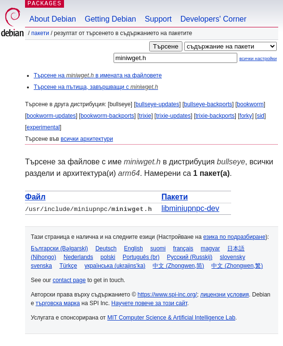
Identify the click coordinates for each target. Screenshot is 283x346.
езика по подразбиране (234, 237)
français (183, 248)
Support (158, 19)
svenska (41, 265)
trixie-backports (214, 115)
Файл (35, 197)
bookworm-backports (107, 115)
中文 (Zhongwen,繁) (237, 265)
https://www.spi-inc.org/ (167, 294)
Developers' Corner (213, 19)
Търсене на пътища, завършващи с (96, 87)
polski (108, 257)
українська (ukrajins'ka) (114, 265)
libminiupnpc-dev (190, 208)
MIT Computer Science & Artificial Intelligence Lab (171, 317)
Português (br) (141, 257)
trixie (145, 115)
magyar (210, 248)
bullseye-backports (208, 104)
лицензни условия (224, 294)
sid (260, 115)
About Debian (52, 19)
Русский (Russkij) (190, 257)
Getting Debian (110, 19)
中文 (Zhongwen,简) (178, 265)
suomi (158, 248)
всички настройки (258, 58)
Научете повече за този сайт (149, 303)
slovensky (232, 257)
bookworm (250, 104)
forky (246, 115)
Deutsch (105, 248)
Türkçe (68, 265)
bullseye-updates (157, 104)
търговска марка (58, 303)
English (133, 248)
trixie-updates (173, 115)
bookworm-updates (51, 115)
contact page (69, 280)
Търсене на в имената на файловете (98, 75)
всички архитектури (87, 139)
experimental (43, 127)
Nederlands (78, 257)
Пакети (40, 33)
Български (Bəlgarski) (59, 248)
